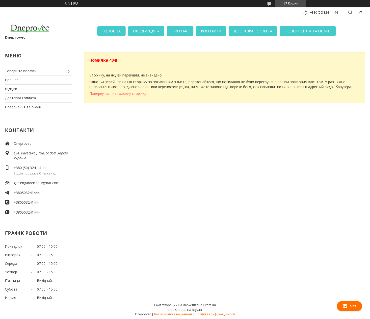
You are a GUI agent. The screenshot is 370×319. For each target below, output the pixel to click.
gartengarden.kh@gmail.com (36, 182)
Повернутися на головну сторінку (117, 93)
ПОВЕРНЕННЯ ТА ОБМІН (308, 30)
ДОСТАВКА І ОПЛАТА (253, 30)
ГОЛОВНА (111, 30)
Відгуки (11, 89)
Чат (349, 306)
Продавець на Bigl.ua (185, 309)
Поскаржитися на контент (173, 314)
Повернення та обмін (23, 107)
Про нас (11, 79)
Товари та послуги (20, 71)
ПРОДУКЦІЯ (144, 30)
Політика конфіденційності (215, 314)
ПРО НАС (180, 30)
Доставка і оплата (20, 98)
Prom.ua (209, 305)
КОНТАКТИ (211, 30)
